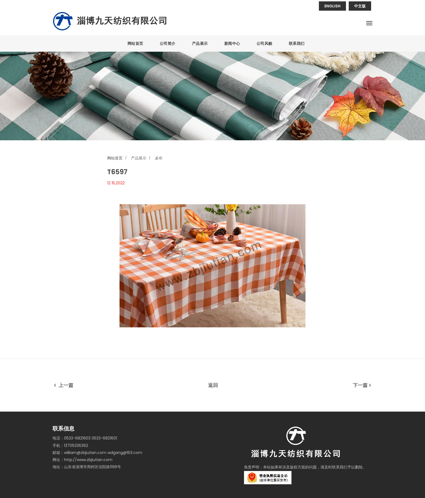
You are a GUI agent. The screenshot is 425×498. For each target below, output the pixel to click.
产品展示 (200, 43)
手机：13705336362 (70, 445)
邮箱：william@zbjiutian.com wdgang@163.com (97, 452)
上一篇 (63, 385)
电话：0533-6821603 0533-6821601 (85, 438)
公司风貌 (264, 43)
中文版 (360, 6)
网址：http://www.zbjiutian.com (82, 459)
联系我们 (297, 43)
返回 (213, 385)
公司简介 (168, 43)
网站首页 (135, 43)
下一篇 (362, 385)
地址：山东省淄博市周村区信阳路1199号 (87, 467)
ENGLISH (332, 6)
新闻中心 (232, 43)
